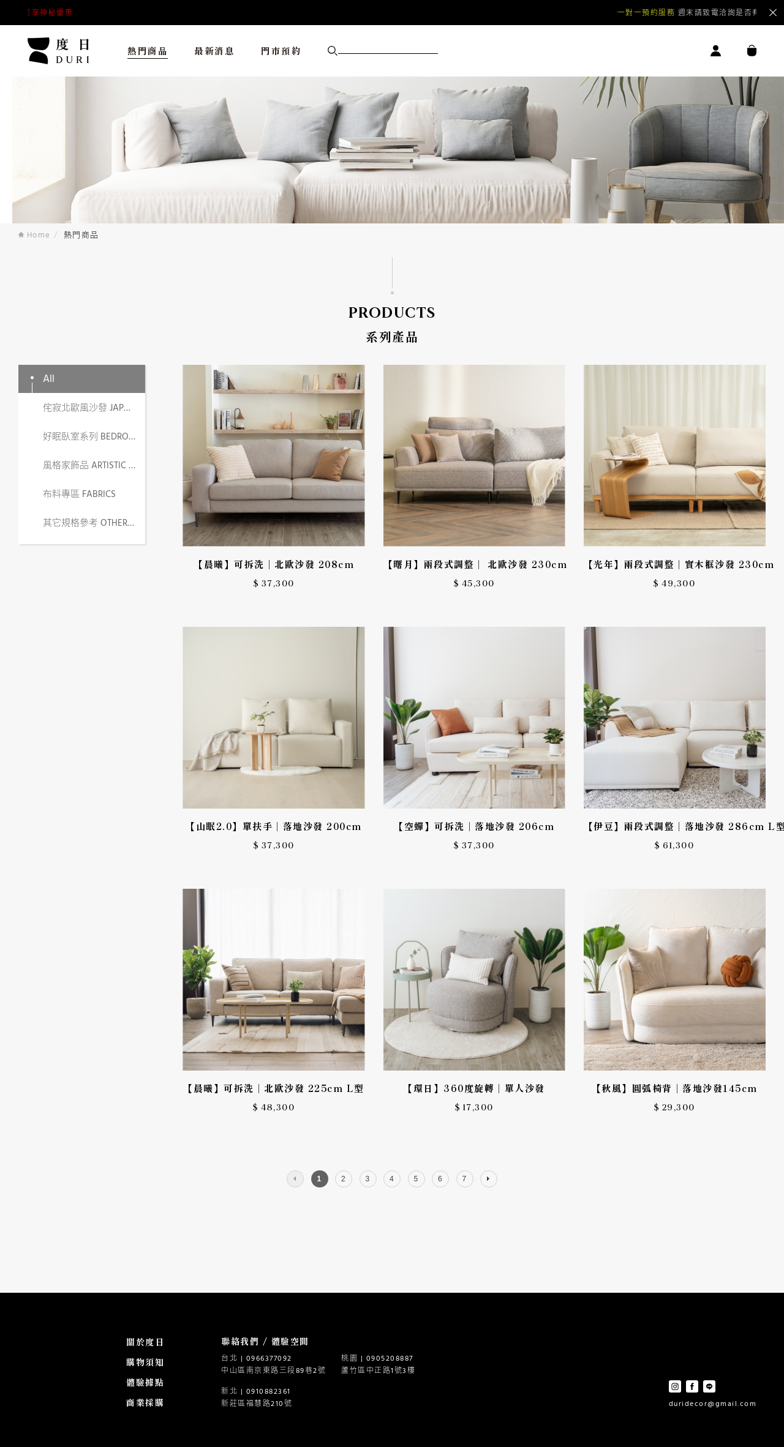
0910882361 (268, 1392)
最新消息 (214, 50)
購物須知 (145, 1362)
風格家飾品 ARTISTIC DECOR (94, 465)
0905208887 (389, 1359)
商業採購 (145, 1402)
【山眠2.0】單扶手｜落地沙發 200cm (274, 826)
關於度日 (145, 1342)
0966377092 (269, 1359)
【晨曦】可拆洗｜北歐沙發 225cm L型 (273, 1088)
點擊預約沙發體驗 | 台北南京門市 (121, 13)
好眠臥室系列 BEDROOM (93, 437)
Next (716, 13)
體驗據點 (145, 1382)
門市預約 (281, 50)
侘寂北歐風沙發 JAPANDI (94, 408)
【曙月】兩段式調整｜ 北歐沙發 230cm (474, 564)
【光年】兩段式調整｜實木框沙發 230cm (675, 564)
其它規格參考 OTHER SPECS (94, 523)
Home (34, 235)
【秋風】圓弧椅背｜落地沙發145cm (675, 1088)
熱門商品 (147, 50)
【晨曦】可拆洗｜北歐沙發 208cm (274, 564)
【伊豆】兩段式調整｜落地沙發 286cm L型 (675, 826)
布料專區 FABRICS (79, 494)
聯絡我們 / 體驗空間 (265, 1341)
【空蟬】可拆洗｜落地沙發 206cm (474, 826)
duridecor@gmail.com (713, 1404)
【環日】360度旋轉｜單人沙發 (474, 1088)
